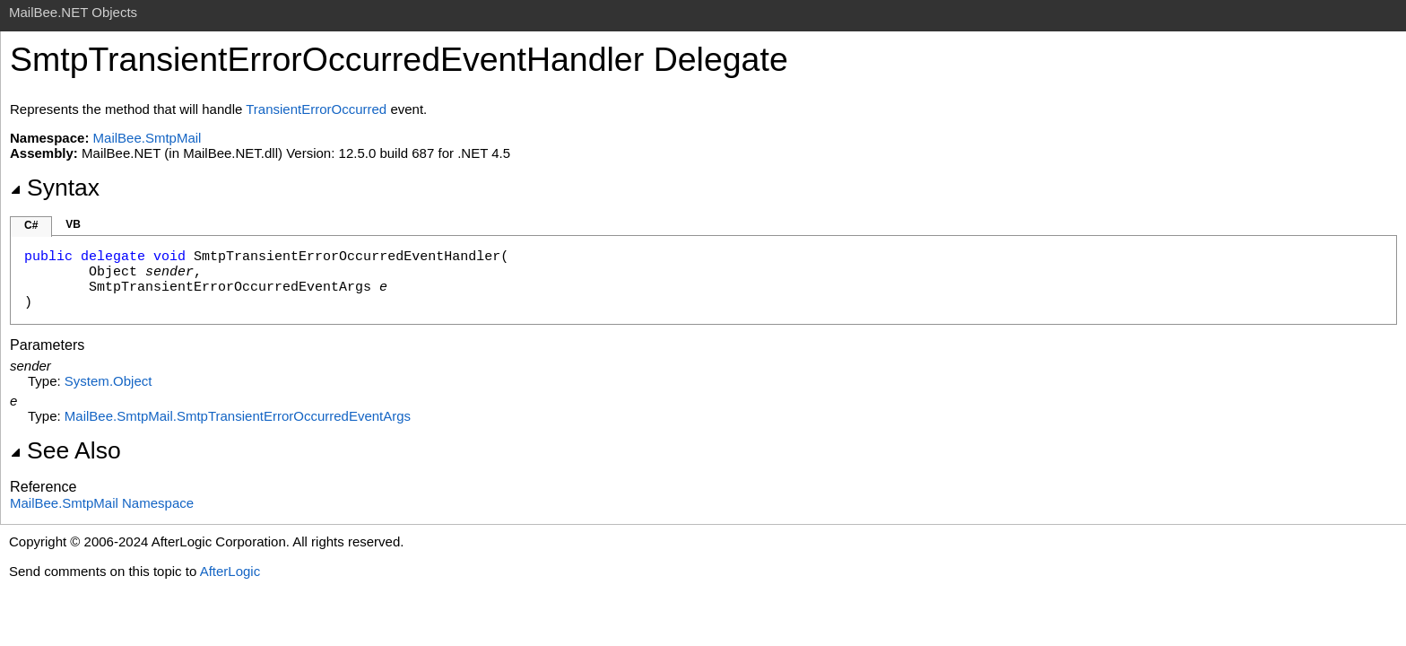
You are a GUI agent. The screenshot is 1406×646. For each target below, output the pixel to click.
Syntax (55, 187)
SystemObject (108, 380)
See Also (65, 450)
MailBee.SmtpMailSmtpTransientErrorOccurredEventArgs (238, 415)
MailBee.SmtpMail (147, 137)
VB (73, 224)
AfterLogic (230, 571)
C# (31, 225)
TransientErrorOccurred (316, 109)
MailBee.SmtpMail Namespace (102, 503)
